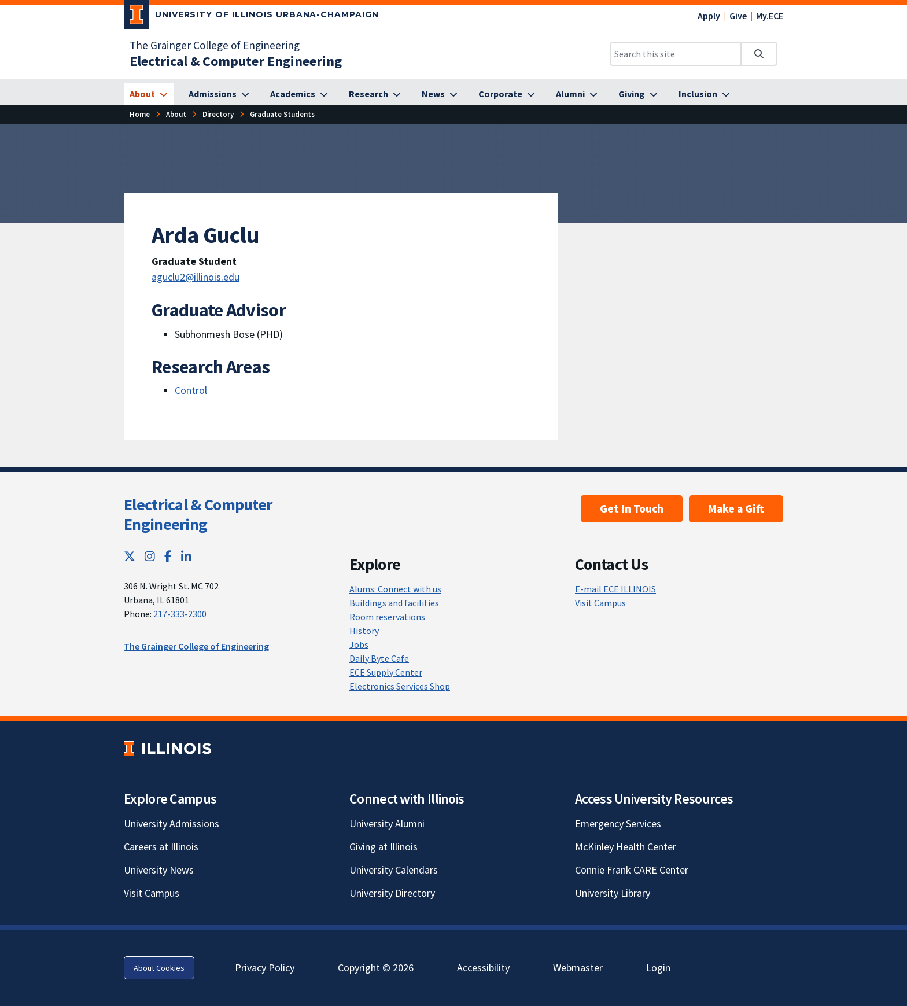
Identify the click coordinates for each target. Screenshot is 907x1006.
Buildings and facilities (394, 603)
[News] (439, 94)
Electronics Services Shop (399, 686)
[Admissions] (219, 94)
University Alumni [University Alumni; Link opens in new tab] (387, 823)
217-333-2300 (180, 614)
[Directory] (218, 114)
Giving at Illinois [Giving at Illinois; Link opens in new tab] (383, 846)
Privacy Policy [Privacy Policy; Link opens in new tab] (264, 967)
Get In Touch (631, 508)
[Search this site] (675, 54)
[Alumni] (576, 94)
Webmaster (578, 967)
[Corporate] (507, 94)
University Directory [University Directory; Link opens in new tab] (392, 893)
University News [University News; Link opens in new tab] (159, 869)
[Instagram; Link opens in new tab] (150, 556)
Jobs (358, 644)
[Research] (375, 94)
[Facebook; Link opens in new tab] (168, 556)
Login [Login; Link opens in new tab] (658, 967)
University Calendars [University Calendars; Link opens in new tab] (393, 869)
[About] (149, 94)
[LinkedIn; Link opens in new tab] (186, 556)
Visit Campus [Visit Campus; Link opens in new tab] (151, 893)
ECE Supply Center (385, 672)
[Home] (140, 114)
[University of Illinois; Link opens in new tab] (167, 749)
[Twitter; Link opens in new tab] (129, 556)
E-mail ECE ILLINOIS (615, 589)
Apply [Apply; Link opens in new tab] (709, 15)
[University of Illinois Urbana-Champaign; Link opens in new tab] (251, 17)
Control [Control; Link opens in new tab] (191, 390)
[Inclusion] (704, 94)
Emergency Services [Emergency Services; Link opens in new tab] (618, 823)
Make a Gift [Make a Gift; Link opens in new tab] (736, 508)
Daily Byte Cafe (379, 658)
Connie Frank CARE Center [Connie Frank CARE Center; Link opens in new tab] (631, 869)
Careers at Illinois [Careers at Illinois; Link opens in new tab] (161, 846)
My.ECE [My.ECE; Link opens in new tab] (769, 15)
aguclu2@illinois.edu (195, 276)
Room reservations (387, 616)
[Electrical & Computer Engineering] (236, 61)
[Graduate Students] (282, 114)
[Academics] (299, 94)
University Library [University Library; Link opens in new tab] (612, 893)
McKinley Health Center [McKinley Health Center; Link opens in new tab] (625, 846)
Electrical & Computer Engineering (198, 514)
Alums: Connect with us (395, 589)
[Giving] (638, 94)
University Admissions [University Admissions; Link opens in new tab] (171, 823)
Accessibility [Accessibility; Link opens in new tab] (483, 967)
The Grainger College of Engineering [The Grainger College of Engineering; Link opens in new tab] (215, 45)
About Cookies (159, 968)
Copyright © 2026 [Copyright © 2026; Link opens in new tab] (376, 967)
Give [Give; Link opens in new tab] (738, 15)
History (364, 630)
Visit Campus (600, 603)
